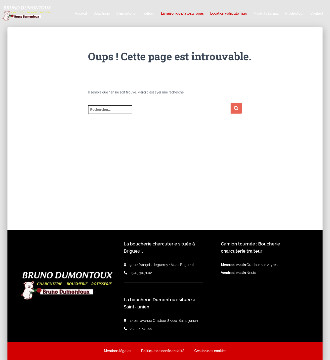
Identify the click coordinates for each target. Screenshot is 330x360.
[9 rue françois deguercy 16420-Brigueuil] (86, 192)
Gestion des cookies (210, 351)
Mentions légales (117, 351)
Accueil (81, 13)
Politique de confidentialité (162, 351)
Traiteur (148, 13)
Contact (316, 13)
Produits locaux (266, 13)
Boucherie (101, 13)
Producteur (294, 13)
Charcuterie (125, 13)
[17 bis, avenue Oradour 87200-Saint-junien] (244, 192)
